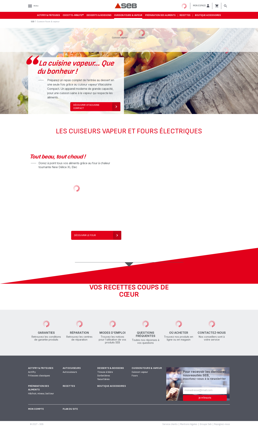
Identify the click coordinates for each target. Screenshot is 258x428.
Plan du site (70, 408)
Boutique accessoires (208, 15)
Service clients (170, 424)
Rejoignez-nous (222, 424)
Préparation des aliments (160, 15)
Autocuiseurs (72, 368)
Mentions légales (188, 424)
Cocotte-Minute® (73, 15)
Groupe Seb (206, 424)
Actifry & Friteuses (48, 15)
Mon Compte (36, 408)
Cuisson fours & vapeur (128, 15)
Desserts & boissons (99, 15)
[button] (201, 5)
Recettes (185, 15)
